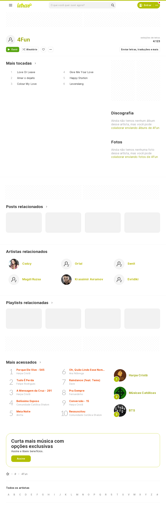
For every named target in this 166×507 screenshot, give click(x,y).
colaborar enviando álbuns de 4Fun (135, 128)
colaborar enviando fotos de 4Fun (134, 157)
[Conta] (156, 5)
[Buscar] (112, 5)
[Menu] (10, 5)
